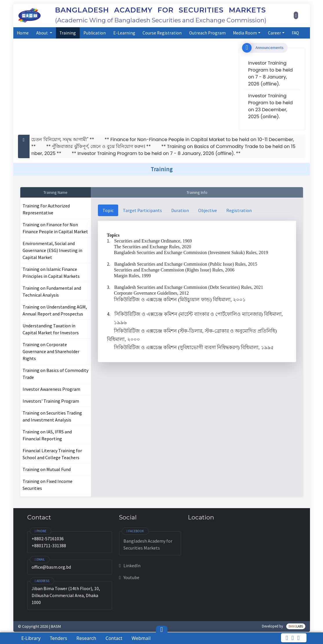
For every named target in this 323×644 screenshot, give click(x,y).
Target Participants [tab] (142, 210)
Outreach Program (207, 33)
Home (23, 33)
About (42, 33)
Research (86, 638)
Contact (113, 638)
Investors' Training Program (51, 401)
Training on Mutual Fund (47, 469)
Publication (94, 33)
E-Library (31, 638)
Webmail (141, 638)
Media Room (245, 33)
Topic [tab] (108, 210)
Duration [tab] (180, 210)
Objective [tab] (207, 210)
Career (274, 33)
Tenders (58, 638)
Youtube (129, 577)
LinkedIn (129, 565)
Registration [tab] (239, 210)
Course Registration (162, 33)
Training (67, 33)
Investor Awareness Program (51, 389)
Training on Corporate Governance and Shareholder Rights (51, 351)
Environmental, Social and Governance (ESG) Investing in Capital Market (52, 250)
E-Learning (124, 33)
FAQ (295, 33)
